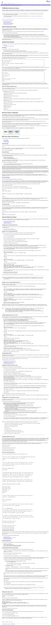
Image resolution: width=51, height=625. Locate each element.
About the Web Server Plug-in (8, 21)
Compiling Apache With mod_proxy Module (10, 537)
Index (12, 3)
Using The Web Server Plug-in (8, 24)
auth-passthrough (6, 140)
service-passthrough (6, 141)
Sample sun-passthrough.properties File (9, 363)
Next (14, 3)
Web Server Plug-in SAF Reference (8, 23)
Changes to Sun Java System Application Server (10, 229)
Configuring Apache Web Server (8, 223)
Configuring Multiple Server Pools (8, 362)
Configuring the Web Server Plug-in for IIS (9, 361)
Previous (6, 3)
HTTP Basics (5, 45)
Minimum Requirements (7, 536)
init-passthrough (6, 139)
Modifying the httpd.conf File (8, 538)
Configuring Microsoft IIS (7, 222)
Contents (9, 3)
